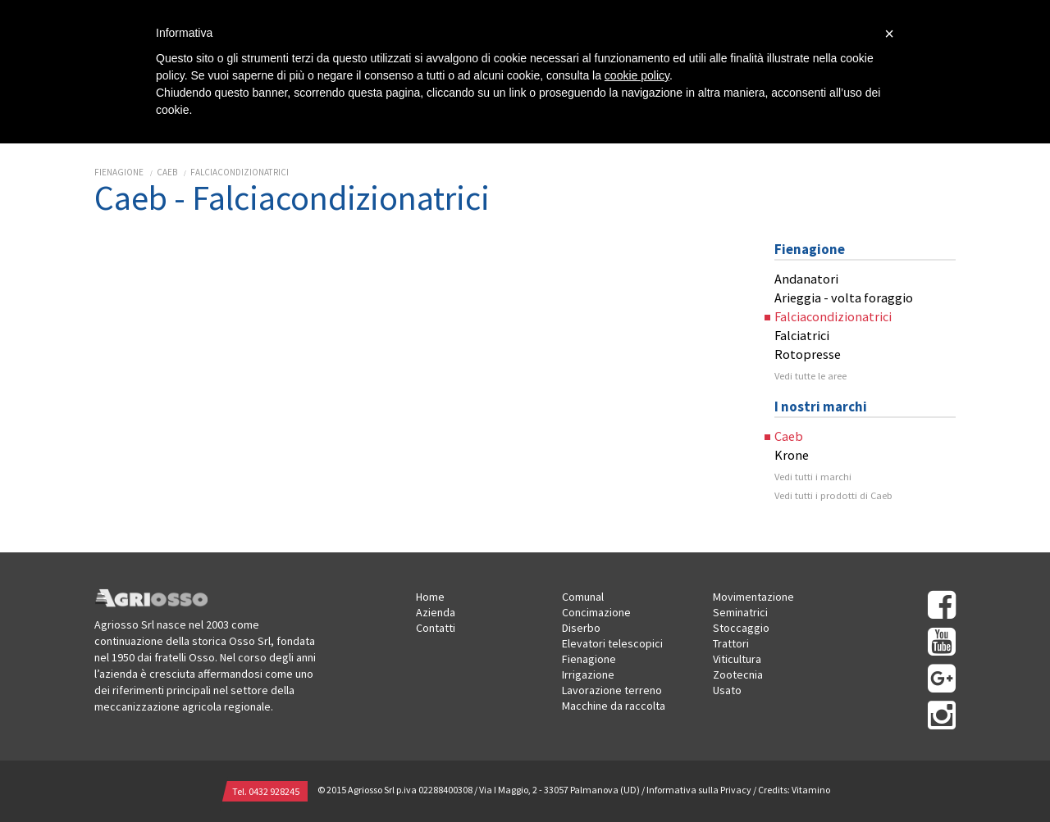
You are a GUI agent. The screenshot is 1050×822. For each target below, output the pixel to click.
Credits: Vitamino (794, 789)
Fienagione (119, 172)
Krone (791, 455)
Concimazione (596, 612)
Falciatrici (801, 335)
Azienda (435, 612)
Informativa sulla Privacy (698, 789)
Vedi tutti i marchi (812, 476)
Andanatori (806, 278)
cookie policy (637, 75)
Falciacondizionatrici (239, 172)
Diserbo (581, 627)
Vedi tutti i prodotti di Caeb (833, 495)
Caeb (167, 172)
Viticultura (737, 659)
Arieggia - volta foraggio (843, 297)
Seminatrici (740, 612)
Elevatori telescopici (612, 643)
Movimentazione (753, 596)
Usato (727, 690)
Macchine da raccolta (613, 705)
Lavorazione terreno (612, 690)
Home (430, 596)
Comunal (583, 596)
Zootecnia (738, 674)
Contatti (435, 627)
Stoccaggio (741, 627)
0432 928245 (274, 791)
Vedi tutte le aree (810, 376)
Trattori (731, 643)
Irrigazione (588, 674)
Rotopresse (807, 354)
